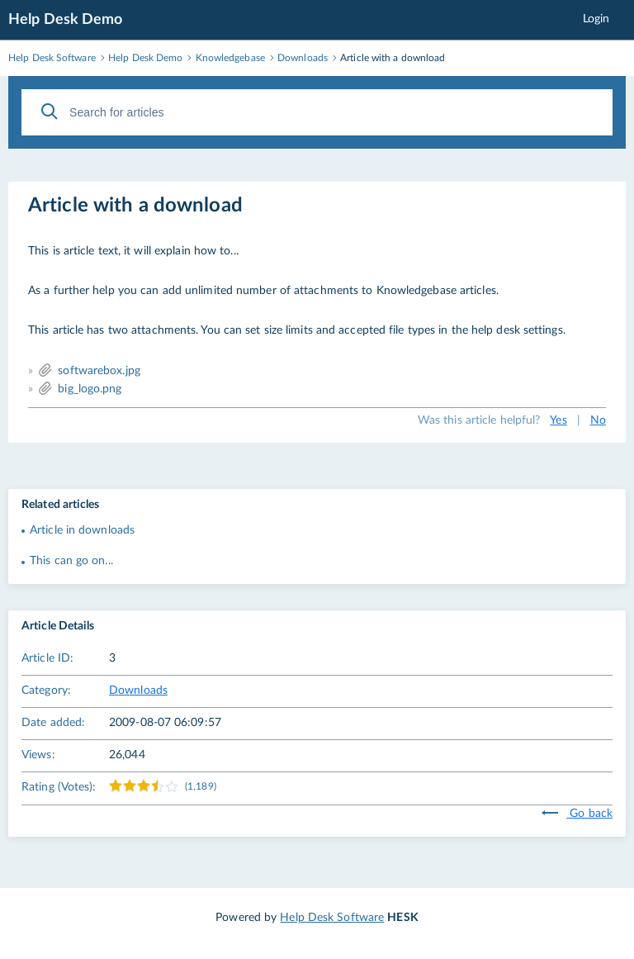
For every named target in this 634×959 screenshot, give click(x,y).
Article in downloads (82, 530)
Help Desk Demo (65, 19)
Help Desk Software (332, 917)
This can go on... (71, 561)
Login (596, 19)
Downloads (138, 690)
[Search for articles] (317, 112)
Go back (577, 813)
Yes (558, 420)
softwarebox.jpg (99, 371)
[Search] (49, 111)
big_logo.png (89, 389)
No (598, 420)
